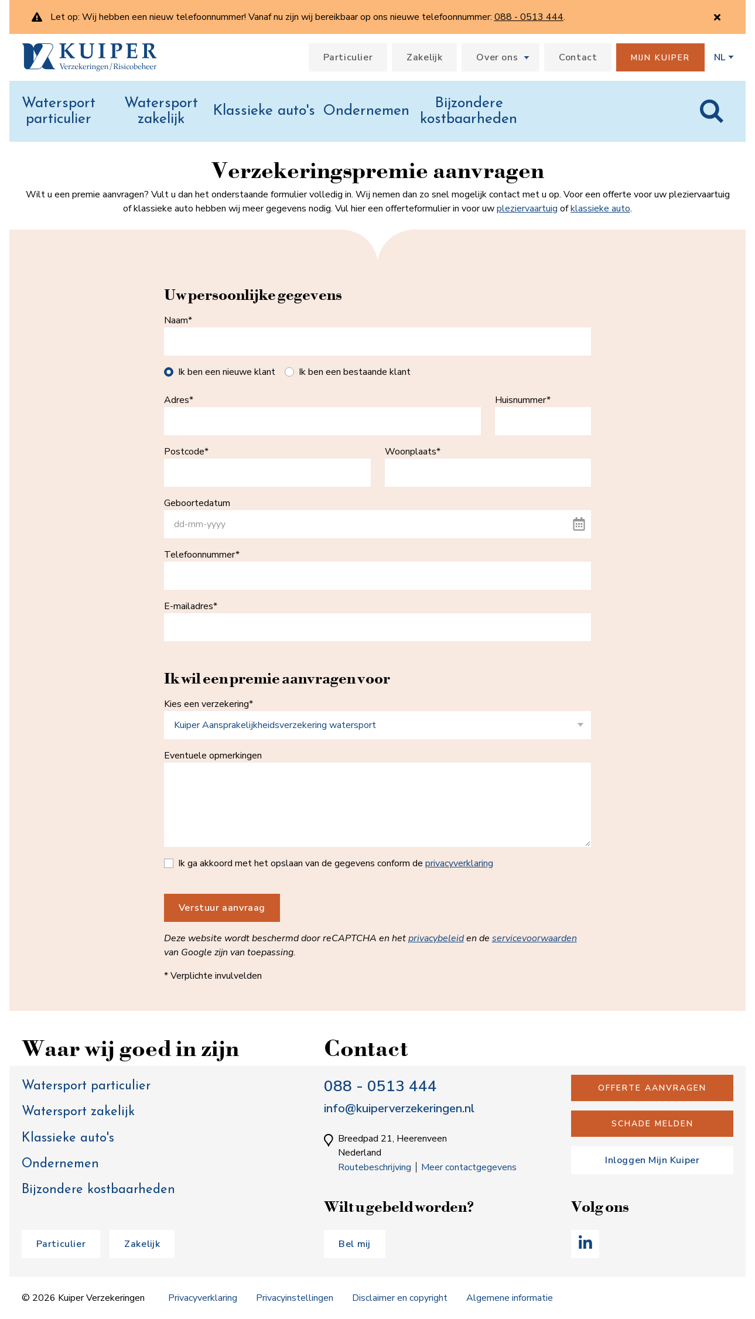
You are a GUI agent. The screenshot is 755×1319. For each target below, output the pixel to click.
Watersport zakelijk (161, 111)
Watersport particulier (58, 111)
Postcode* (186, 451)
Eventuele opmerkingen (213, 755)
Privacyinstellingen (294, 1297)
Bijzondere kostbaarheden (468, 111)
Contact (578, 57)
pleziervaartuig (527, 208)
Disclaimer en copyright (399, 1297)
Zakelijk (424, 57)
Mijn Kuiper (660, 57)
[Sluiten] (717, 17)
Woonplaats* (412, 451)
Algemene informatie (509, 1297)
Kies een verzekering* (208, 704)
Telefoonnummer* (202, 554)
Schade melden (652, 1123)
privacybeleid (436, 938)
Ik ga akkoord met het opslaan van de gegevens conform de (335, 863)
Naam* (178, 320)
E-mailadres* (190, 606)
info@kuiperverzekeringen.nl (399, 1108)
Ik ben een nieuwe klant (226, 371)
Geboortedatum (197, 503)
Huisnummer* (523, 400)
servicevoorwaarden (534, 938)
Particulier (348, 57)
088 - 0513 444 (380, 1086)
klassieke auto (600, 208)
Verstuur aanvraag (222, 907)
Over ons (497, 57)
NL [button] (719, 57)
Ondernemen (366, 111)
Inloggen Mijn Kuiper (652, 1160)
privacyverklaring (459, 863)
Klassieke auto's (264, 111)
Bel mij (355, 1244)
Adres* (178, 400)
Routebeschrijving (374, 1167)
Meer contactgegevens (469, 1167)
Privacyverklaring (202, 1297)
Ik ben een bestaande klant (355, 371)
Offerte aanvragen (652, 1088)
